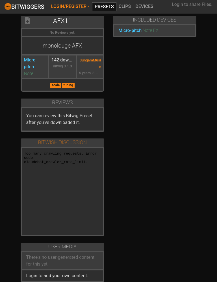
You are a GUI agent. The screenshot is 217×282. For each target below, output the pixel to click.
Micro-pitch (130, 30)
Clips (125, 6)
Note (28, 73)
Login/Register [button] (68, 6)
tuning (68, 85)
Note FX (151, 30)
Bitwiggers (24, 6)
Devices (144, 6)
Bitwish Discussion (62, 142)
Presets (104, 6)
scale (56, 85)
